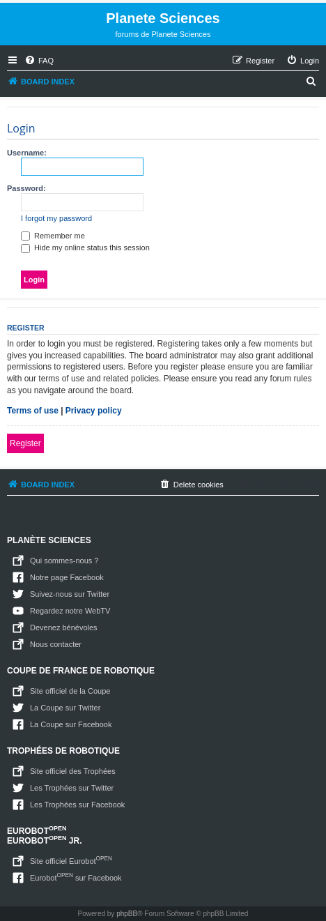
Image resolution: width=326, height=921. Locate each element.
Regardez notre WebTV (70, 611)
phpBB (126, 914)
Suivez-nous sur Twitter (69, 594)
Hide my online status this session (85, 247)
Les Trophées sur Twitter (72, 788)
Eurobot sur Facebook (76, 876)
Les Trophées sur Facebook (77, 804)
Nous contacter (56, 644)
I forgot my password (56, 218)
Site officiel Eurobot (71, 860)
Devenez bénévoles (64, 627)
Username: (27, 153)
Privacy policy (93, 411)
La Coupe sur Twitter (65, 707)
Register (25, 443)
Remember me (53, 235)
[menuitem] (39, 60)
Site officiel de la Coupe (70, 691)
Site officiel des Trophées (73, 771)
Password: (26, 188)
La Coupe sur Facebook (70, 724)
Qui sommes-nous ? (64, 560)
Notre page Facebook (67, 577)
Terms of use (33, 411)
